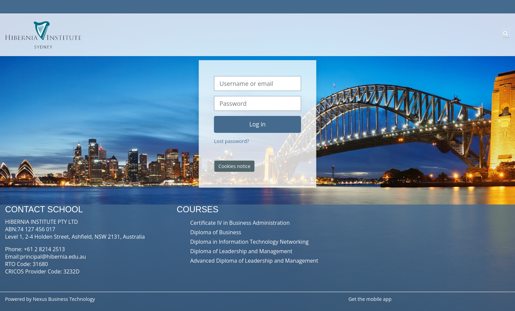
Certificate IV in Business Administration (240, 222)
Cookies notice (234, 166)
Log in (257, 124)
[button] (506, 33)
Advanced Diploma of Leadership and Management (254, 260)
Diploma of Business (215, 232)
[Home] (42, 34)
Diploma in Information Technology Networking (249, 241)
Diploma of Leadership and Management (241, 251)
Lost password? (231, 141)
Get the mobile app (370, 299)
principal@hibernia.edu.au (53, 256)
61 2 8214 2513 (46, 249)
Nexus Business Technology (64, 299)
